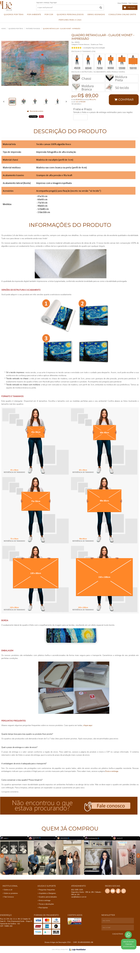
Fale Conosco (132, 3)
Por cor (49, 14)
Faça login (53, 2)
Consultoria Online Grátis (122, 14)
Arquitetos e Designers (47, 893)
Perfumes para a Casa (70, 20)
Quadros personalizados (70, 14)
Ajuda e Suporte (47, 886)
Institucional (10, 886)
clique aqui (87, 725)
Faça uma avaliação (98, 48)
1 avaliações (87, 48)
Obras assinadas (96, 14)
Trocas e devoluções (46, 904)
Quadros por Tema (13, 14)
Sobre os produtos (11, 893)
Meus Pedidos (122, 3)
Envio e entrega (111, 771)
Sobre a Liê (8, 890)
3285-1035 (77, 890)
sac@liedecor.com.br (78, 897)
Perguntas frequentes (47, 890)
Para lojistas (43, 908)
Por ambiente (34, 14)
